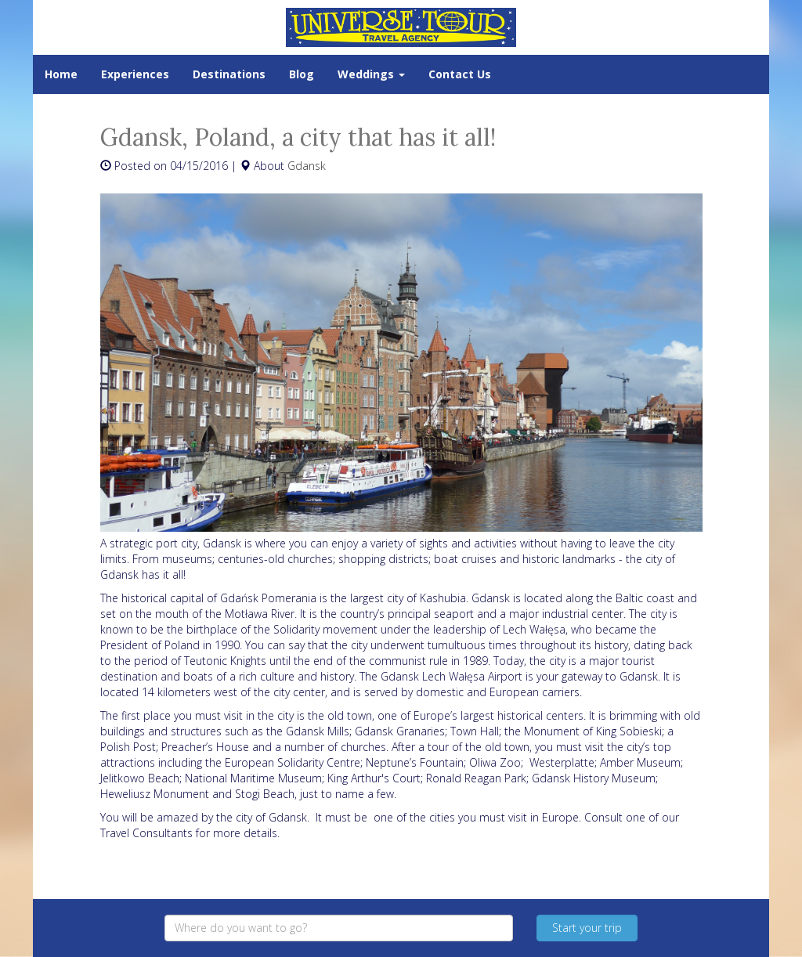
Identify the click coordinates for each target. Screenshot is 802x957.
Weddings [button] (371, 74)
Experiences (135, 74)
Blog (301, 74)
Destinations (229, 74)
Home (61, 74)
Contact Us (459, 74)
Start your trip (587, 927)
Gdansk (306, 165)
